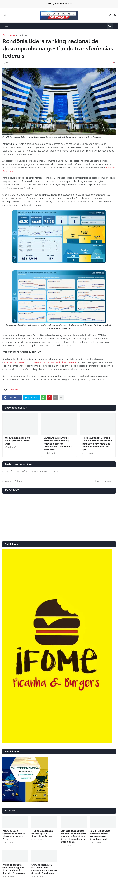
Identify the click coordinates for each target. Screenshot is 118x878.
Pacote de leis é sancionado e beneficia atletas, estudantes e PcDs (13, 835)
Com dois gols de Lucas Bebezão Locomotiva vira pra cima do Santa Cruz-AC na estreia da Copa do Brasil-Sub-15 (73, 836)
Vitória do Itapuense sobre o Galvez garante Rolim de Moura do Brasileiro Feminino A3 (13, 869)
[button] (6, 26)
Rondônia (22, 35)
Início (4, 15)
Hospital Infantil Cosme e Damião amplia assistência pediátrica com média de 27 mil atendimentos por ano (97, 444)
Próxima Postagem (104, 481)
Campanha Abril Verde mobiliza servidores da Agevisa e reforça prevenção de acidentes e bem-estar (58, 444)
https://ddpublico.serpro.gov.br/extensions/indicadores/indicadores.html (39, 362)
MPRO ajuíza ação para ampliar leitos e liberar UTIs (17, 441)
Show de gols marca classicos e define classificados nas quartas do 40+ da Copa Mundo (44, 869)
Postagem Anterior (13, 481)
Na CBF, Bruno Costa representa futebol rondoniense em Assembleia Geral (100, 835)
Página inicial (9, 35)
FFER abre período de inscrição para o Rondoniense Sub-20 (42, 834)
